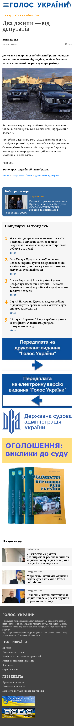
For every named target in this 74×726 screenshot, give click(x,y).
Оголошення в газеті (13, 652)
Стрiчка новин (10, 669)
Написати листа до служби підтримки (23, 690)
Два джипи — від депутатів (26, 25)
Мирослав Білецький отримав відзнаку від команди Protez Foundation (47, 579)
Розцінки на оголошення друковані (21, 656)
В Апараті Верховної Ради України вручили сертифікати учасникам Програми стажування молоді (38, 323)
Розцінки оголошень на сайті (18, 660)
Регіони (5, 175)
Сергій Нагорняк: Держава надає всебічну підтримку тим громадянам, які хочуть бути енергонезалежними (38, 305)
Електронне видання (13, 686)
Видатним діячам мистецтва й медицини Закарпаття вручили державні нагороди (48, 598)
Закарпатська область (20, 15)
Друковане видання (13, 682)
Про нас (6, 647)
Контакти (7, 665)
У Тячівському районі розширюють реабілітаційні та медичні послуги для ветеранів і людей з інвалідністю (48, 558)
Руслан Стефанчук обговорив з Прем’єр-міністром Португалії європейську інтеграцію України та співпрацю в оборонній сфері (37, 207)
